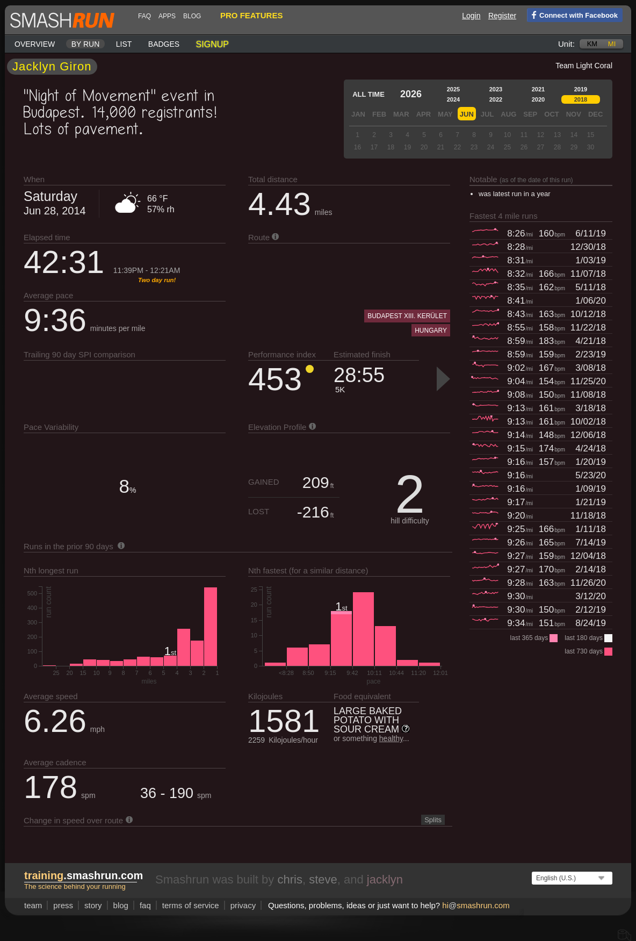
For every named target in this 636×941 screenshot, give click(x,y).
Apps (167, 16)
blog (192, 16)
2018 (580, 99)
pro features (251, 15)
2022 (495, 99)
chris (289, 879)
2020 (538, 99)
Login (471, 15)
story (93, 905)
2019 (580, 89)
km (592, 44)
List (124, 44)
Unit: (566, 43)
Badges (163, 44)
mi (612, 44)
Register (502, 15)
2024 (453, 99)
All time (368, 94)
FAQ (144, 16)
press (63, 905)
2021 (538, 89)
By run (85, 44)
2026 (411, 94)
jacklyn (385, 879)
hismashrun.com (475, 905)
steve (323, 879)
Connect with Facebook (572, 14)
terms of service (190, 905)
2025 (453, 89)
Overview (35, 44)
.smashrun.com (83, 875)
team (33, 905)
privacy (243, 905)
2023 (495, 89)
